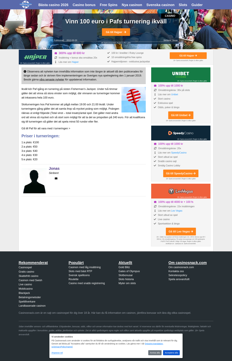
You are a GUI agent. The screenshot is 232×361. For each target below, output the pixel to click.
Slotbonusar (126, 275)
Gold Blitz (124, 267)
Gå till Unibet (181, 115)
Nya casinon (132, 5)
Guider (197, 5)
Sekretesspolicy (177, 275)
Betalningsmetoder (30, 297)
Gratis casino (26, 271)
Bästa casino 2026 (53, 5)
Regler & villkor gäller (124, 43)
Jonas (175, 40)
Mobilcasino (26, 288)
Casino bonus (84, 5)
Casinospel (25, 267)
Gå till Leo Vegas (181, 231)
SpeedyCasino (179, 152)
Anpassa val (57, 353)
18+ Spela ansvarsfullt (108, 43)
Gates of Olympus (129, 271)
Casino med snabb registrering (87, 283)
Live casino (25, 284)
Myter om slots (127, 283)
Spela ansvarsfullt (178, 279)
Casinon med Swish (30, 280)
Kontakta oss (176, 271)
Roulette (73, 279)
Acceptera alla (171, 353)
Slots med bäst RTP (80, 271)
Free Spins (108, 5)
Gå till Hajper (116, 32)
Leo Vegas (176, 210)
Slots (183, 5)
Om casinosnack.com (181, 267)
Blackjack (24, 293)
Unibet (174, 94)
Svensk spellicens (79, 275)
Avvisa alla (155, 353)
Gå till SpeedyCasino (181, 173)
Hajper (75, 62)
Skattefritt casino (28, 275)
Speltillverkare (27, 301)
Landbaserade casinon (32, 305)
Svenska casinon (160, 5)
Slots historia (126, 279)
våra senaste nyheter (51, 79)
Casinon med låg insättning (85, 267)
